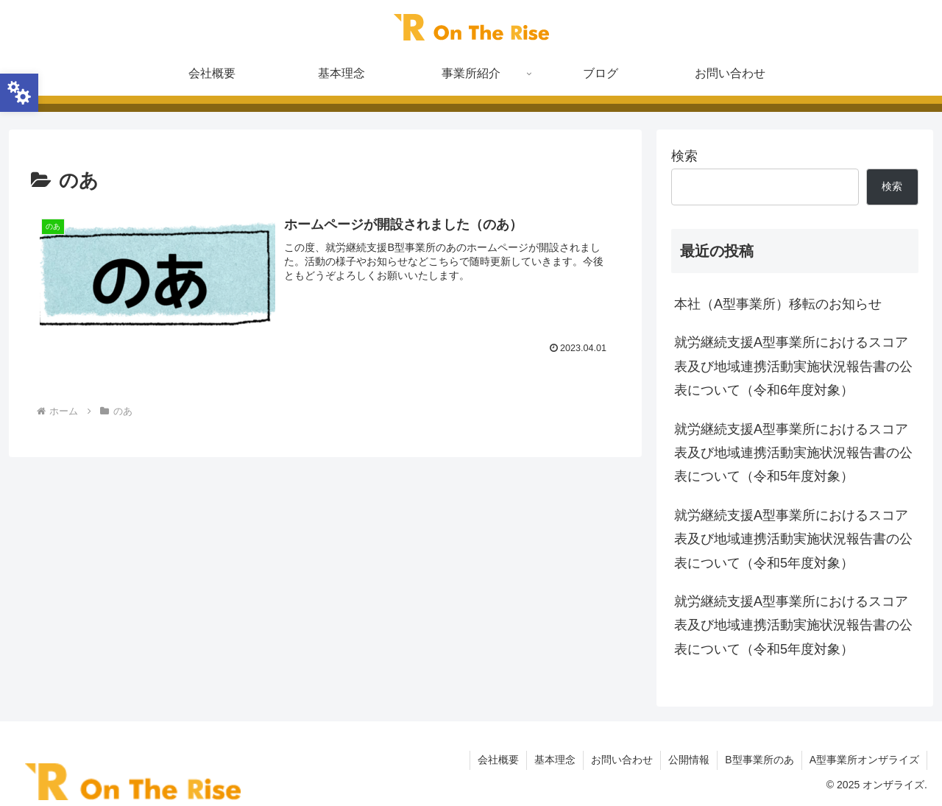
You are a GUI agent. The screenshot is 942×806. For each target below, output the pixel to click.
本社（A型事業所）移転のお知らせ (778, 304)
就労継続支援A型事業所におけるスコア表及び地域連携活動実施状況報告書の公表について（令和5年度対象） (793, 453)
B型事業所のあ (759, 760)
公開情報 (688, 760)
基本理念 (555, 760)
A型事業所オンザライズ (864, 760)
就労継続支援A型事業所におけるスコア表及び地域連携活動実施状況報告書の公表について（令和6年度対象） (793, 366)
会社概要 (498, 760)
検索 (684, 156)
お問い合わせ (622, 760)
